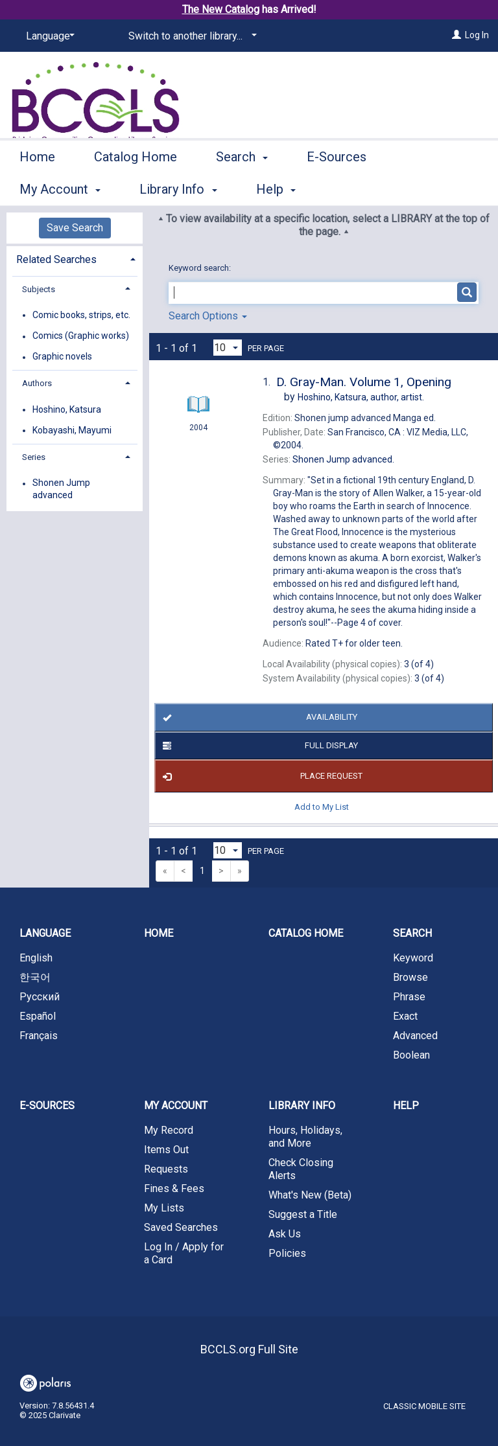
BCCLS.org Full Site (249, 1349)
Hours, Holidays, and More (305, 1136)
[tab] (74, 258)
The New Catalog (220, 9)
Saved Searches (181, 1227)
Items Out (166, 1149)
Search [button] (242, 187)
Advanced (415, 1035)
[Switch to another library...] (190, 36)
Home (37, 187)
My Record (168, 1130)
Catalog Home (135, 187)
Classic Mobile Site (424, 1406)
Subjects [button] (38, 289)
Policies (287, 1253)
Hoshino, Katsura (66, 409)
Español (37, 1016)
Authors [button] (37, 383)
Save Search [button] (75, 228)
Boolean (411, 1055)
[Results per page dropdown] (227, 347)
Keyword (413, 958)
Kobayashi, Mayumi (72, 430)
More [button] (430, 189)
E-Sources (336, 187)
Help (406, 1105)
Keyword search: (201, 268)
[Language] (48, 36)
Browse (410, 977)
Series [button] (33, 457)
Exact (405, 1016)
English (36, 958)
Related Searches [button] (56, 259)
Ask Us (284, 1234)
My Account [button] (176, 1105)
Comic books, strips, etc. (81, 315)
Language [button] (45, 933)
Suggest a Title (302, 1214)
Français (38, 1035)
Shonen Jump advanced (61, 489)
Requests (166, 1169)
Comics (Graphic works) (80, 336)
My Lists (164, 1208)
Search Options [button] (208, 316)
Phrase (409, 997)
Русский (39, 997)
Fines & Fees (174, 1188)
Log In (477, 35)
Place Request (260, 776)
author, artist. (361, 397)
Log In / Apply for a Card (184, 1253)
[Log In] (456, 35)
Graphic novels (62, 357)
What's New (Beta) (309, 1195)
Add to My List (321, 806)
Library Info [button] (301, 1105)
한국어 (35, 977)
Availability (257, 717)
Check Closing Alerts (300, 1169)
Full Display (258, 745)
